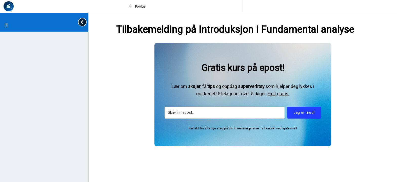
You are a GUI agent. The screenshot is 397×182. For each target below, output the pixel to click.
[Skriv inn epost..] (225, 113)
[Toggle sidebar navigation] (83, 22)
